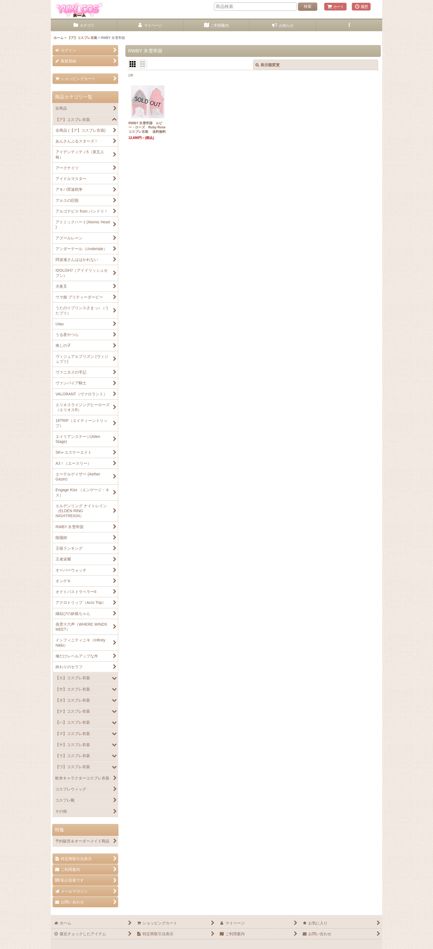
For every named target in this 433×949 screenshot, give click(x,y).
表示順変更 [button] (267, 65)
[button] (349, 25)
